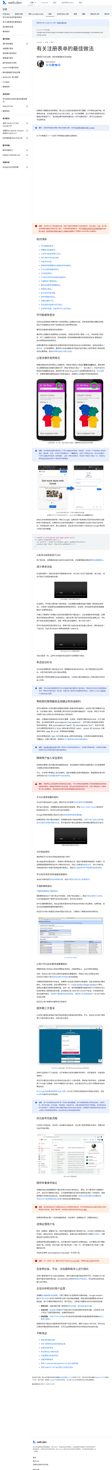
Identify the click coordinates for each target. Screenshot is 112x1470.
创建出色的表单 (47, 1348)
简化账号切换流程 (48, 293)
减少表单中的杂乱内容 (49, 258)
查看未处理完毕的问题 (40, 1465)
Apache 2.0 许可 (100, 1377)
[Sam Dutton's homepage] (59, 65)
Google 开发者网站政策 (57, 1380)
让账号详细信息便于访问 (50, 254)
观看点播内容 (61, 23)
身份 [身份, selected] (50, 14)
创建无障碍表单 (47, 1360)
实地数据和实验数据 (50, 1295)
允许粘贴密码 (46, 273)
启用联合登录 (46, 289)
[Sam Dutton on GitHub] (50, 65)
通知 (83, 14)
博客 (80, 3)
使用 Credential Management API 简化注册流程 (59, 1363)
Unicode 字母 (74, 1261)
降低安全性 (86, 865)
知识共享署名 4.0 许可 (66, 1377)
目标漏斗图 (54, 1310)
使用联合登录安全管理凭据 (92, 229)
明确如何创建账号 (48, 250)
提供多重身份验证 (48, 297)
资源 (5, 9)
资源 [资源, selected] (31, 3)
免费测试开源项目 (80, 1279)
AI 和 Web (6, 14)
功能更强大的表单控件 (49, 1356)
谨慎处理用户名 (47, 301)
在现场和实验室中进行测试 (51, 305)
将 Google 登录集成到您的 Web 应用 (51, 1091)
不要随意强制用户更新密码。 (48, 891)
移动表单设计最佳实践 (49, 1352)
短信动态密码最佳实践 (87, 1196)
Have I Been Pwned (88, 807)
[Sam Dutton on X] (47, 65)
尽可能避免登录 (47, 246)
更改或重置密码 (97, 560)
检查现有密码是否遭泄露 (71, 815)
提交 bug (36, 1461)
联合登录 (96, 1234)
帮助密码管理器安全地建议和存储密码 (56, 266)
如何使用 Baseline (67, 3)
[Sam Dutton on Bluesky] (56, 65)
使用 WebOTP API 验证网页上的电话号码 (57, 1367)
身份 (52, 42)
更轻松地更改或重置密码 (50, 285)
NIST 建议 (83, 1210)
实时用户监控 (43, 1298)
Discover (45, 3)
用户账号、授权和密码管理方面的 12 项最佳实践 (55, 231)
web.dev (39, 42)
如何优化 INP (94, 14)
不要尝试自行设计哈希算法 (78, 879)
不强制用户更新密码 (49, 281)
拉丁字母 (90, 1261)
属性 (55, 736)
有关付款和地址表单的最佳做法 (75, 739)
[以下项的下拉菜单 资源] (36, 2)
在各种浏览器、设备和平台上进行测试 (56, 309)
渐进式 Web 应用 (63, 14)
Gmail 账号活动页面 (70, 957)
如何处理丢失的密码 (61, 977)
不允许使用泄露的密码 (49, 269)
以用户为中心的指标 (57, 1316)
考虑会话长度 (46, 262)
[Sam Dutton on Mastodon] (53, 65)
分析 (78, 374)
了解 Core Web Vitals (35, 14)
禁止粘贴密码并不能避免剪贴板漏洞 (87, 868)
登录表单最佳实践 (50, 747)
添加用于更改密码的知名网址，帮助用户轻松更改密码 (72, 994)
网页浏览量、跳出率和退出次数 (79, 1306)
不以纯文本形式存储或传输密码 (53, 277)
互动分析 (45, 458)
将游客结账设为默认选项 (62, 351)
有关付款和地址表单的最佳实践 (53, 1344)
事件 (62, 1310)
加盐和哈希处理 (57, 879)
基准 (54, 3)
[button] (14, 72)
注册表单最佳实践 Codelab (85, 128)
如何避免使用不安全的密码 (59, 776)
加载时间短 (19, 14)
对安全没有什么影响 (94, 896)
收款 (75, 14)
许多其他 (40, 1094)
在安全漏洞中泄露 (80, 802)
